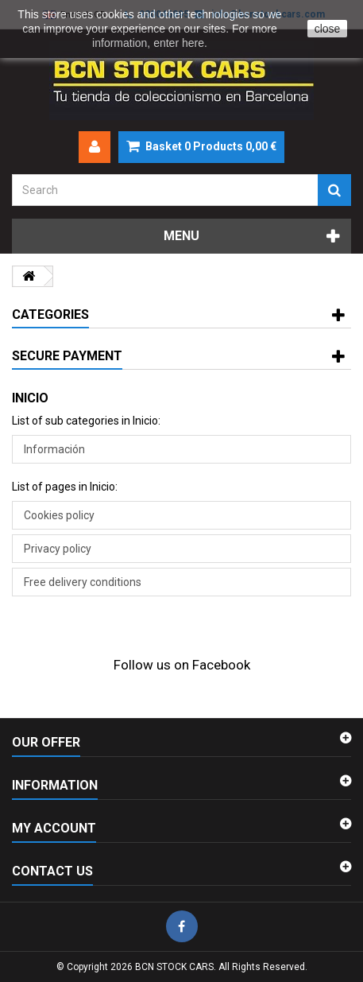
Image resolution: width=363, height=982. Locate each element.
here (193, 43)
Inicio (30, 398)
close (328, 28)
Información (54, 449)
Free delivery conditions (82, 582)
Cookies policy (59, 515)
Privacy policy (57, 548)
